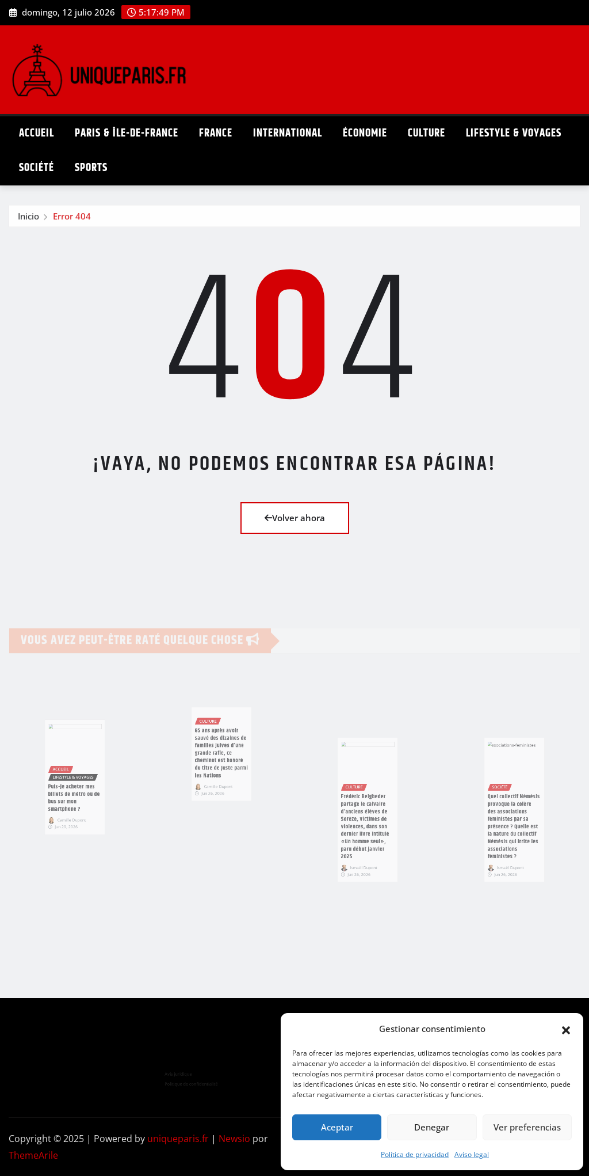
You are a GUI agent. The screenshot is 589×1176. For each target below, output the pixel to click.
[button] (566, 1029)
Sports (91, 168)
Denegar (431, 1127)
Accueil (36, 133)
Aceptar (337, 1127)
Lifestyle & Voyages (513, 133)
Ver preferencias (527, 1127)
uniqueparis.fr (178, 1138)
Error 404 (72, 219)
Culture (426, 133)
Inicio (28, 219)
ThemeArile (33, 1155)
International (287, 133)
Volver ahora (295, 517)
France (215, 133)
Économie (365, 133)
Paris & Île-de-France (126, 133)
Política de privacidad (415, 1154)
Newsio (234, 1138)
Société (36, 168)
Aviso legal (471, 1154)
